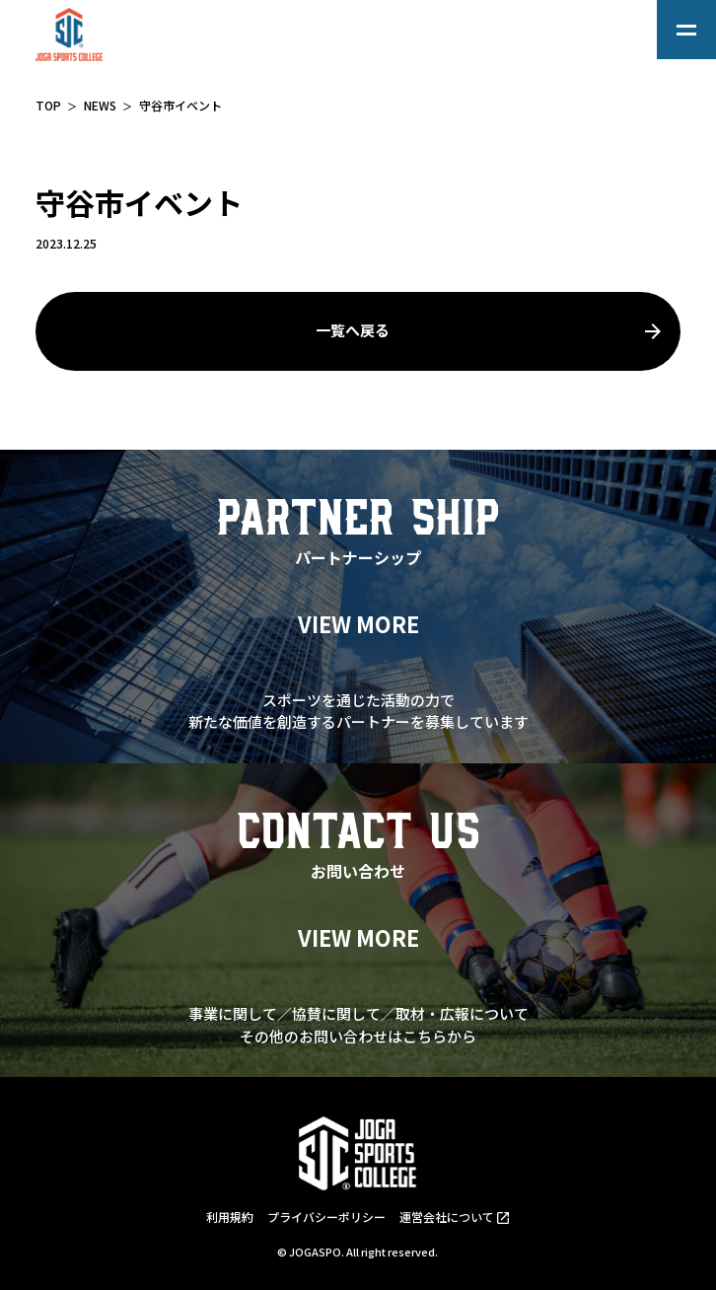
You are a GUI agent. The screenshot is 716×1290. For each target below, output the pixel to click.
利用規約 (229, 1216)
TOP (48, 105)
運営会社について (446, 1216)
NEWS (100, 105)
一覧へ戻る (353, 330)
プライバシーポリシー (326, 1216)
